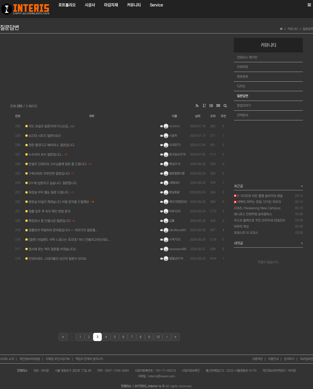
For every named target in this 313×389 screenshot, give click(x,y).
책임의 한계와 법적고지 (89, 359)
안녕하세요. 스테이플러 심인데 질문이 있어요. (56, 258)
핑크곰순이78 (175, 154)
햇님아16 (172, 164)
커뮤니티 (292, 29)
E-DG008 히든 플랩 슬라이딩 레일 (258, 196)
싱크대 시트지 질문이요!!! (43, 136)
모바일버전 (306, 359)
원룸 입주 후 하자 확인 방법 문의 (47, 211)
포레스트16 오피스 (246, 233)
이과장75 (172, 145)
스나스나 (172, 126)
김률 (169, 220)
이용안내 (273, 359)
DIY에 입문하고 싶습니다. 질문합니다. (51, 183)
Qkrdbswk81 (175, 230)
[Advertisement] (119, 68)
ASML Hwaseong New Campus (257, 208)
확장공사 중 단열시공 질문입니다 (47, 221)
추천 (223, 116)
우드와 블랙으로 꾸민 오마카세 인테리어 (259, 220)
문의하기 (289, 359)
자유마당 (242, 67)
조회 (212, 116)
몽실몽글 (172, 192)
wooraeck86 (175, 249)
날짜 (197, 116)
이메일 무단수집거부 (58, 359)
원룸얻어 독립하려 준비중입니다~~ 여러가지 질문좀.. (61, 230)
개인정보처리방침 (29, 359)
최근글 (238, 186)
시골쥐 (170, 135)
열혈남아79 (173, 258)
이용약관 (257, 359)
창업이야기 (244, 105)
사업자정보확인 (191, 370)
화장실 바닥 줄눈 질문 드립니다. (47, 192)
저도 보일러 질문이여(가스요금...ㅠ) (49, 126)
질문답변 (308, 29)
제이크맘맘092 (175, 201)
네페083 (172, 182)
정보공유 (242, 76)
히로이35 (172, 211)
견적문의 (242, 115)
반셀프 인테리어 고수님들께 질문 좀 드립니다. (56, 164)
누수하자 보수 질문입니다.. (44, 154)
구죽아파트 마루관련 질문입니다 (47, 173)
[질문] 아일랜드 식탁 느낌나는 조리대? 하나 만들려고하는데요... (67, 239)
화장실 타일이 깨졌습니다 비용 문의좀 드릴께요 (57, 202)
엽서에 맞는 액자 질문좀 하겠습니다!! (50, 249)
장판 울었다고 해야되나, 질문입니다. (50, 145)
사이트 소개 (7, 359)
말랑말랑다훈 (174, 173)
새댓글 (238, 243)
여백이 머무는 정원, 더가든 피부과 (257, 202)
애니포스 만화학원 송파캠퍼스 (253, 214)
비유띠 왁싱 (241, 226)
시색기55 (172, 239)
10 (158, 337)
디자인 (241, 86)
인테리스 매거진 (247, 57)
